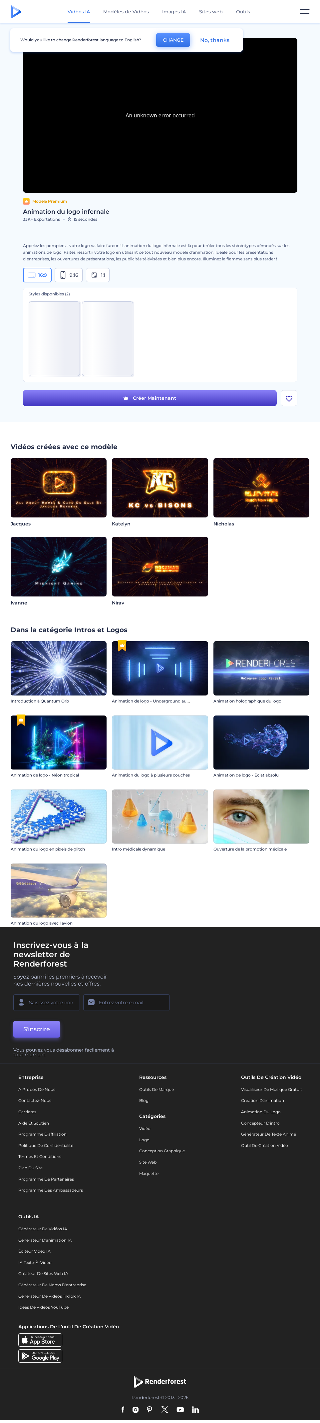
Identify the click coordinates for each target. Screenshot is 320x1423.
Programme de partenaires (46, 1179)
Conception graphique (162, 1150)
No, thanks (214, 40)
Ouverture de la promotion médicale (250, 849)
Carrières (27, 1111)
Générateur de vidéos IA (42, 1228)
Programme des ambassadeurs (50, 1190)
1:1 (97, 275)
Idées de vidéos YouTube (43, 1307)
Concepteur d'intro (260, 1123)
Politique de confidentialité (45, 1145)
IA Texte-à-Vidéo (35, 1262)
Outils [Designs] (243, 12)
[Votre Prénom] (46, 1002)
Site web (148, 1162)
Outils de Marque (156, 1089)
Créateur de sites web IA (43, 1273)
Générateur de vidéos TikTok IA (49, 1296)
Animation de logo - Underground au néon (155, 700)
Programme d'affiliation (42, 1134)
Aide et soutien (33, 1123)
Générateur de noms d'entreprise (52, 1284)
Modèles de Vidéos (126, 12)
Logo (144, 1139)
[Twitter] (164, 1410)
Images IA (174, 12)
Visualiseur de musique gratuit (271, 1089)
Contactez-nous (34, 1100)
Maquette (149, 1173)
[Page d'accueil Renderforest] (16, 12)
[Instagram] (136, 1410)
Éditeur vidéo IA (34, 1251)
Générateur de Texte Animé (268, 1134)
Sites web (211, 12)
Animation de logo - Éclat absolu (246, 775)
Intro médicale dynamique (138, 849)
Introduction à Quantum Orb (40, 700)
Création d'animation (262, 1100)
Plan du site (30, 1167)
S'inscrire (36, 1029)
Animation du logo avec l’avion (42, 923)
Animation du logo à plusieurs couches (151, 775)
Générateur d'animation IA (45, 1240)
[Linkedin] (195, 1410)
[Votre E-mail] (126, 1002)
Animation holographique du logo (247, 700)
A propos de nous (36, 1089)
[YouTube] (180, 1410)
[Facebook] (123, 1410)
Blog (144, 1100)
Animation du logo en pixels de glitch (48, 849)
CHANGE (173, 40)
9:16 (68, 275)
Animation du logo (261, 1111)
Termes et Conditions (39, 1156)
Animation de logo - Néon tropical (45, 775)
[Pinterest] (150, 1410)
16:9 (37, 275)
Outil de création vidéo (264, 1145)
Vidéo (145, 1128)
